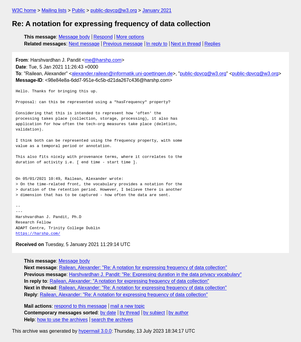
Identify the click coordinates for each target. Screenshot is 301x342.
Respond (103, 36)
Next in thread (186, 43)
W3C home (24, 10)
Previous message (123, 43)
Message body (74, 36)
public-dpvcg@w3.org (114, 10)
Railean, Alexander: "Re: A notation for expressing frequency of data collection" (143, 267)
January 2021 (156, 10)
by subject (154, 312)
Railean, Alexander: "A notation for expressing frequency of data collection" (129, 281)
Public (78, 10)
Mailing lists (53, 10)
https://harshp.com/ (38, 233)
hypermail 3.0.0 (94, 331)
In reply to (156, 43)
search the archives (112, 319)
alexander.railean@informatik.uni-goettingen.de (122, 73)
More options (130, 36)
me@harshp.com (103, 60)
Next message (84, 43)
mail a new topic (127, 306)
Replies (212, 43)
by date (108, 312)
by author (178, 312)
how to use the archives (62, 319)
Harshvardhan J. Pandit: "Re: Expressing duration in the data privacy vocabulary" (155, 274)
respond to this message (80, 306)
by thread (130, 312)
